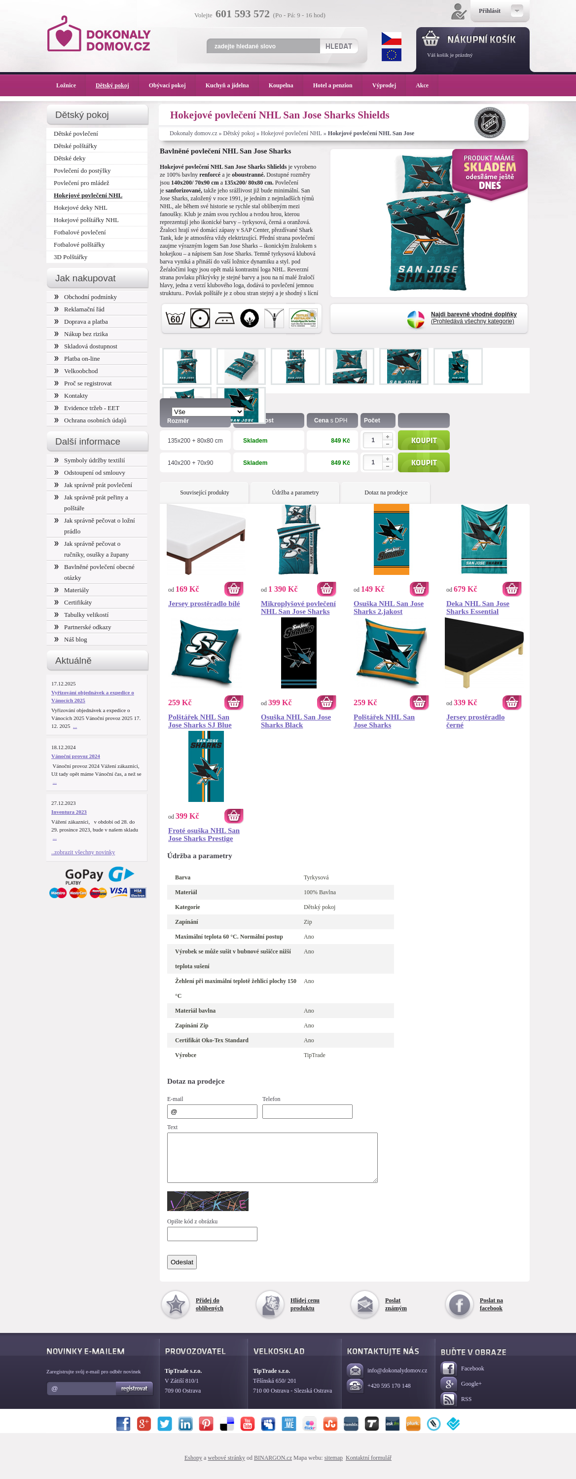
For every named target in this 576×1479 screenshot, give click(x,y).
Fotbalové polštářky (79, 244)
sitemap (333, 1466)
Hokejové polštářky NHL (86, 220)
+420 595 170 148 (379, 1395)
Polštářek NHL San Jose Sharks (384, 721)
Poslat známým (396, 1313)
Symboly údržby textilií (89, 460)
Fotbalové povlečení (80, 232)
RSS (455, 1408)
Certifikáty (73, 602)
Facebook (462, 1378)
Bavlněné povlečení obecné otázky (94, 572)
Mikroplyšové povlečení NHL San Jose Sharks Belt (298, 607)
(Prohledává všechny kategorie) (474, 318)
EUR (391, 54)
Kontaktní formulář (369, 1466)
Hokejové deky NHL (81, 207)
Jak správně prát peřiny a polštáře (91, 502)
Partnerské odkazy (82, 627)
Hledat (339, 45)
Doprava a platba (81, 321)
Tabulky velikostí (81, 614)
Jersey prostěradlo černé (475, 721)
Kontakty (71, 395)
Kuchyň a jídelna (232, 85)
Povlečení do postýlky (82, 170)
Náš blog (70, 639)
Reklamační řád (79, 309)
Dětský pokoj (239, 133)
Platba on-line (77, 358)
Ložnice (71, 85)
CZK (391, 38)
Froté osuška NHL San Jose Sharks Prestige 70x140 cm (204, 834)
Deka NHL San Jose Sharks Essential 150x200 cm (477, 607)
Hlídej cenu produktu (305, 1313)
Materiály (71, 590)
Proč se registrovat (83, 383)
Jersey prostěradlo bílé (204, 603)
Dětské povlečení (76, 133)
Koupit (424, 440)
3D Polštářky (70, 257)
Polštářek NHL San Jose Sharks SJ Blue (200, 721)
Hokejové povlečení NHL (291, 133)
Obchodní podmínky (85, 297)
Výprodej (389, 85)
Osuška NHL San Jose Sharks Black (296, 721)
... (75, 726)
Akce (423, 85)
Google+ (461, 1393)
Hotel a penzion (337, 85)
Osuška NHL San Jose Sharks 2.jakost (389, 607)
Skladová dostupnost (85, 346)
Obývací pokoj (172, 85)
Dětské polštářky (75, 146)
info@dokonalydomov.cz (387, 1380)
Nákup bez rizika (81, 334)
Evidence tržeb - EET (86, 408)
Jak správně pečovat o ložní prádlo (94, 526)
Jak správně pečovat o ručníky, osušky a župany (91, 549)
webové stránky (226, 1466)
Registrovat (135, 1397)
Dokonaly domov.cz (193, 133)
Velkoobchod (76, 371)
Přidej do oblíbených (209, 1313)
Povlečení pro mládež (81, 183)
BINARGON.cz (273, 1466)
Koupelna (286, 85)
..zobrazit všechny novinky (83, 852)
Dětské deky (70, 158)
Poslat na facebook (491, 1313)
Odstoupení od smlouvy (89, 472)
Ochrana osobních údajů (90, 420)
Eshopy (193, 1466)
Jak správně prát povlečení (93, 485)
